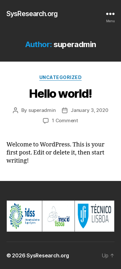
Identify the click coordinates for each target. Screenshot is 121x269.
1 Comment (65, 120)
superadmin (41, 110)
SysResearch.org (31, 13)
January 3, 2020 (89, 110)
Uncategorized (60, 77)
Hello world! (60, 93)
